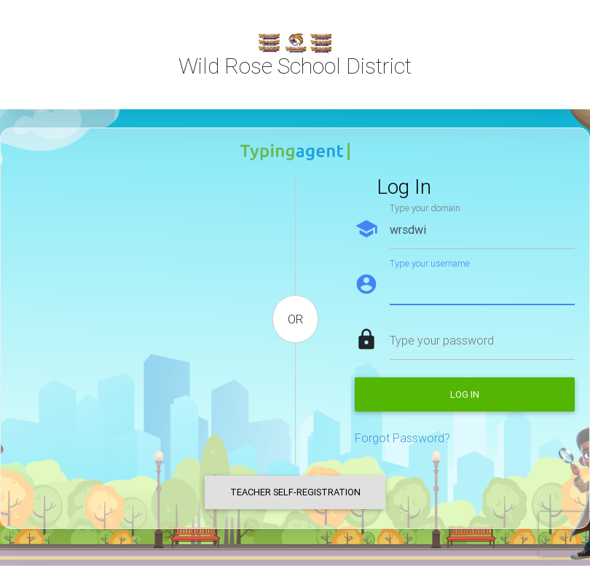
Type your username (430, 263)
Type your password (442, 340)
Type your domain (425, 208)
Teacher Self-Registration (295, 492)
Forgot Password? (402, 438)
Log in (464, 394)
